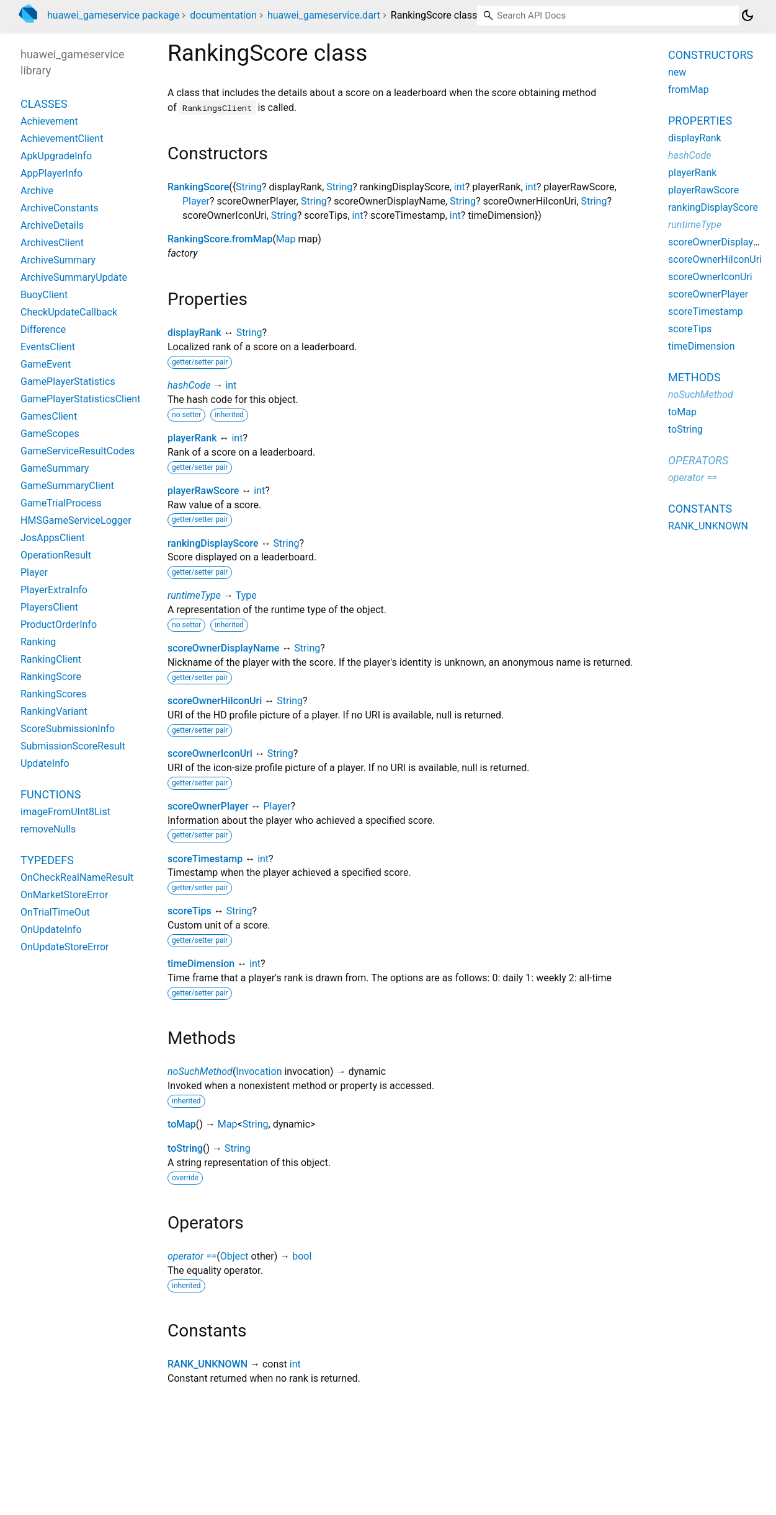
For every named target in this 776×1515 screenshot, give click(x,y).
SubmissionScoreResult (72, 746)
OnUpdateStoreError (64, 947)
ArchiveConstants (59, 208)
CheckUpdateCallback (68, 312)
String (249, 187)
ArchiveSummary (58, 260)
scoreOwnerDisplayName (223, 648)
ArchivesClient (52, 243)
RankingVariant (53, 711)
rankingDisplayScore (213, 543)
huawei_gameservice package (113, 15)
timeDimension (200, 964)
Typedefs (47, 860)
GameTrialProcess (61, 503)
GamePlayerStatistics (67, 381)
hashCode (188, 385)
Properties (700, 120)
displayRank (194, 332)
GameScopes (49, 433)
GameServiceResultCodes (77, 451)
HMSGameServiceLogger (76, 520)
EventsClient (47, 347)
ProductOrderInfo (58, 624)
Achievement (49, 121)
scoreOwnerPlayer (208, 806)
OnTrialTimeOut (55, 912)
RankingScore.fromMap (219, 239)
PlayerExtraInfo (53, 590)
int (459, 187)
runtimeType (194, 595)
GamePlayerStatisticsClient (80, 399)
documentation (223, 15)
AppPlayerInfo (51, 173)
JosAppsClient (52, 538)
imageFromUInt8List (65, 812)
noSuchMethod (200, 1071)
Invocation (259, 1071)
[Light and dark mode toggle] (747, 15)
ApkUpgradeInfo (56, 156)
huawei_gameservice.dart (323, 15)
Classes (44, 103)
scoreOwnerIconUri (209, 753)
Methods (694, 377)
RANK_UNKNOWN (207, 1364)
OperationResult (55, 555)
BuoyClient (44, 295)
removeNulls (48, 829)
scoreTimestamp (205, 859)
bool (301, 1256)
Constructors (710, 54)
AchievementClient (61, 138)
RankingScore (198, 187)
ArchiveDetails (52, 225)
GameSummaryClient (67, 486)
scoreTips (189, 911)
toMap (181, 1124)
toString (185, 1148)
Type (246, 595)
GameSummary (54, 468)
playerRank (191, 438)
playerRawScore (203, 491)
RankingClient (50, 659)
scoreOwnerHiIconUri (214, 701)
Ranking (38, 642)
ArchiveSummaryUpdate (73, 277)
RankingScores (53, 694)
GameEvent (45, 364)
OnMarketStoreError (64, 895)
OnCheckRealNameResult (76, 877)
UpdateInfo (44, 763)
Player (196, 201)
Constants (700, 508)
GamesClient (48, 416)
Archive (36, 191)
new (677, 72)
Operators (698, 460)
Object (234, 1256)
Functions (50, 794)
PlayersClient (49, 607)
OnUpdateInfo (51, 929)
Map (286, 239)
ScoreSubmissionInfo (67, 729)
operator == (191, 1256)
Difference (43, 329)
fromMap (688, 89)
